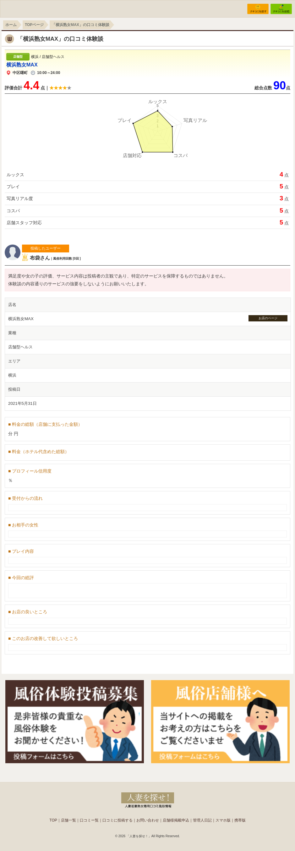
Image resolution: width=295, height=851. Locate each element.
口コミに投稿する (117, 820)
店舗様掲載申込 (176, 820)
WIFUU (29, 8)
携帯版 (240, 820)
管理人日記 (202, 820)
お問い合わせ (147, 820)
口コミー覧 (89, 820)
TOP (53, 820)
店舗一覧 (68, 820)
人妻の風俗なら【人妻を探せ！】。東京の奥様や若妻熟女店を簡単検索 (147, 799)
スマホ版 (223, 820)
